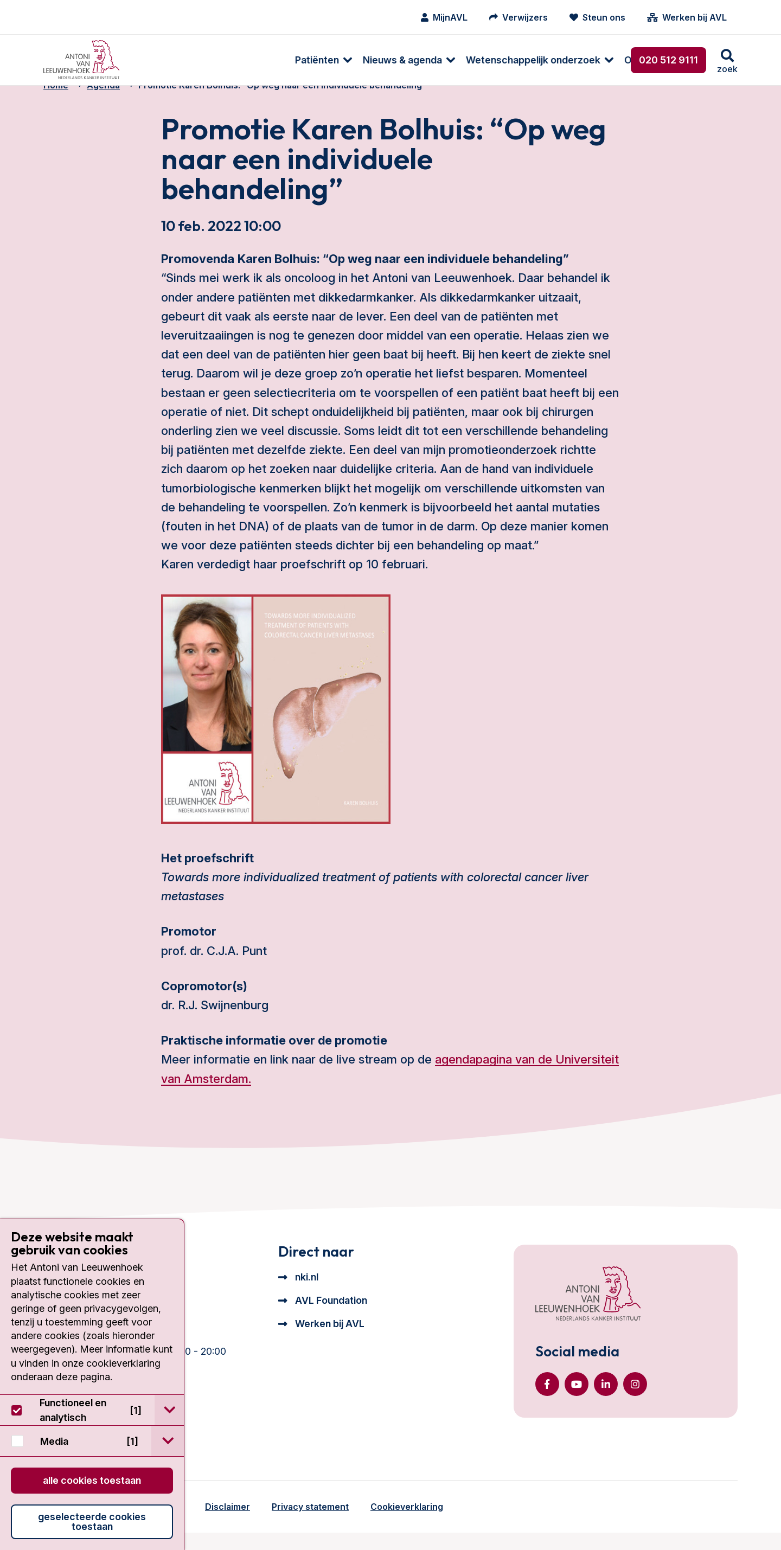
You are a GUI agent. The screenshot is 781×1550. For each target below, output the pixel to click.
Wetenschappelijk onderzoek (379, 60)
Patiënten (163, 60)
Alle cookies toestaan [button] (92, 1480)
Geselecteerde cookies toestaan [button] (92, 1521)
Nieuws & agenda (248, 60)
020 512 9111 (668, 60)
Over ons (491, 60)
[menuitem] (164, 60)
